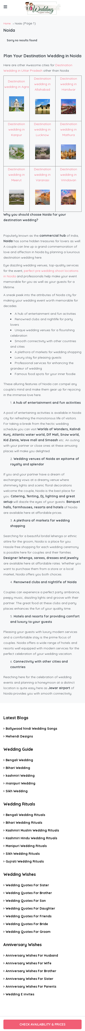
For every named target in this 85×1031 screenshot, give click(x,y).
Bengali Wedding (19, 760)
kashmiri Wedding (20, 776)
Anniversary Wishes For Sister (29, 979)
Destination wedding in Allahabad (42, 84)
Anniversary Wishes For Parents (31, 986)
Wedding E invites (20, 994)
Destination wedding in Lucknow (42, 129)
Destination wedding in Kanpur (16, 129)
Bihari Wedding (18, 768)
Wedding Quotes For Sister (27, 885)
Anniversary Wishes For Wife (28, 963)
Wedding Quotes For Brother (29, 893)
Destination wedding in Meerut (16, 174)
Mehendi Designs (19, 736)
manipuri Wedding (20, 783)
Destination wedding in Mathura (68, 129)
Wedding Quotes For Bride (27, 924)
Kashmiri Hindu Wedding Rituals (31, 838)
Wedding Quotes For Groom (28, 932)
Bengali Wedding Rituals (25, 815)
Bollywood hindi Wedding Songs (31, 729)
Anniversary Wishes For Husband (32, 955)
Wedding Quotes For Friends (28, 916)
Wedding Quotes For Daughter (30, 908)
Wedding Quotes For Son (26, 901)
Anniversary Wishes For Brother (31, 971)
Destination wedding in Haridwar (68, 84)
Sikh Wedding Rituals (23, 854)
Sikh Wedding (17, 791)
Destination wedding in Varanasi (42, 174)
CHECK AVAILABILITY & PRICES (42, 1024)
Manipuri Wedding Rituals (26, 846)
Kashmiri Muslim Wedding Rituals (32, 830)
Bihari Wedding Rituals (24, 823)
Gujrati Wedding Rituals (25, 861)
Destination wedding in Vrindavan (68, 174)
